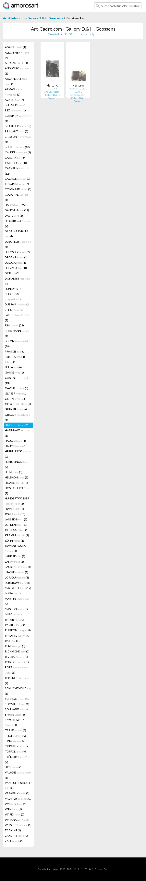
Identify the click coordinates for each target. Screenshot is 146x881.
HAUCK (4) (15, 440)
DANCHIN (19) (17, 210)
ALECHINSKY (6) (17, 55)
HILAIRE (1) (16, 482)
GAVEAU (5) (16, 388)
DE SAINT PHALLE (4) (16, 234)
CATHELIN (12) (16, 171)
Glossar (98, 869)
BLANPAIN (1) (18, 118)
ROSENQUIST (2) (17, 680)
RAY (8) (12, 640)
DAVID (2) (14, 215)
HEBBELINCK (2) (17, 454)
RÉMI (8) (15, 646)
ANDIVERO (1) (17, 71)
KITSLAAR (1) (16, 530)
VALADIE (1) (18, 775)
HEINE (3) (13, 472)
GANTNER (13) (16, 380)
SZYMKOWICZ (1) (14, 722)
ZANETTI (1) (16, 835)
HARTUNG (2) (17, 425)
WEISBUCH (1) (18, 825)
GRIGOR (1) (17, 417)
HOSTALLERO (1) (17, 490)
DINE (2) (12, 273)
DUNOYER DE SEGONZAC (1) (13, 294)
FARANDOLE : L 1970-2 (78, 90)
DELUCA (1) (15, 262)
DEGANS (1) (16, 257)
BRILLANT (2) (16, 131)
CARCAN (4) (15, 157)
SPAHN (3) (15, 714)
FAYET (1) (17, 317)
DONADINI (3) (17, 281)
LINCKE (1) (16, 572)
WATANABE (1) (17, 819)
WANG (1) (13, 809)
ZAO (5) (14, 841)
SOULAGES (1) (17, 709)
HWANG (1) (14, 508)
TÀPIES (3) (15, 730)
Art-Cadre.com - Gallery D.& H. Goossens (33, 18)
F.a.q (106, 869)
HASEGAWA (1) (17, 433)
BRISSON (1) (18, 139)
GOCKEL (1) (16, 398)
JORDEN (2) (16, 524)
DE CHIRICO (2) (17, 223)
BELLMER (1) (16, 105)
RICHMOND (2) (17, 651)
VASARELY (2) (17, 793)
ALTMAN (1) (16, 63)
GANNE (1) (14, 372)
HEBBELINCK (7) (17, 464)
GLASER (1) (16, 393)
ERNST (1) (14, 309)
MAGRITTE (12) (18, 588)
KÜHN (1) (14, 540)
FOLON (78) (16, 343)
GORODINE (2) (18, 404)
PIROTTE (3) (17, 635)
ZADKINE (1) (13, 830)
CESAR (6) (17, 184)
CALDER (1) (18, 152)
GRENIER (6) (16, 409)
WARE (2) (14, 814)
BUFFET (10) (17, 147)
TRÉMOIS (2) (17, 759)
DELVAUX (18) (16, 268)
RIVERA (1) (16, 656)
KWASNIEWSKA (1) (15, 548)
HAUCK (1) (16, 446)
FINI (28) (14, 325)
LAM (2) (14, 561)
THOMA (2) (16, 735)
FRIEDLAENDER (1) (15, 359)
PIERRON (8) (18, 630)
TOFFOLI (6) (16, 751)
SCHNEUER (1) (17, 698)
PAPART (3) (15, 619)
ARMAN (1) (13, 91)
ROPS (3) (17, 670)
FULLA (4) (13, 367)
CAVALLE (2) (17, 178)
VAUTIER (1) (18, 798)
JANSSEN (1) (16, 519)
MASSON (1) (16, 609)
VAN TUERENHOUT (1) (17, 785)
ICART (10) (15, 514)
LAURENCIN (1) (18, 567)
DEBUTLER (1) (18, 244)
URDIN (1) (13, 767)
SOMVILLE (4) (17, 704)
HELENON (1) (16, 477)
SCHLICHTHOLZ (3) (18, 691)
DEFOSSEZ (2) (17, 252)
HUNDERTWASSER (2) (17, 501)
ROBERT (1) (17, 662)
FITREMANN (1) (17, 333)
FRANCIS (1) (15, 351)
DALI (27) (15, 205)
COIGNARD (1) (18, 189)
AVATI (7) (14, 99)
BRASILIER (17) (18, 126)
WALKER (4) (15, 803)
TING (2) (15, 741)
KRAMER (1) (17, 535)
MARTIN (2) (17, 601)
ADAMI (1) (15, 47)
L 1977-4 (52, 88)
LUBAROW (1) (17, 582)
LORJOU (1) (17, 577)
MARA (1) (13, 593)
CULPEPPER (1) (17, 197)
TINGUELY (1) (16, 746)
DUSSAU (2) (17, 304)
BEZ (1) (15, 110)
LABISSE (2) (15, 556)
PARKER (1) (15, 625)
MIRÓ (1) (13, 614)
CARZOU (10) (16, 163)
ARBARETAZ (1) (16, 81)
